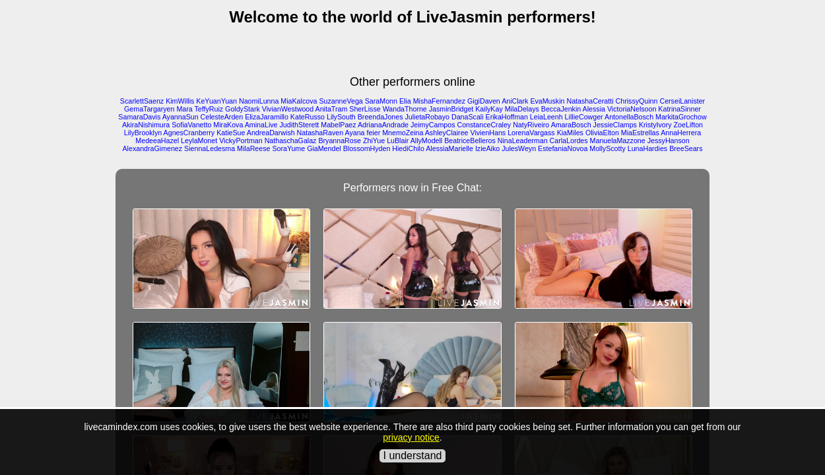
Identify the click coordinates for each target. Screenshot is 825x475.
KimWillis (180, 101)
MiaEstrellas (640, 133)
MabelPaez (338, 125)
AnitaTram (331, 109)
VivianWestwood (288, 109)
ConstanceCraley (484, 125)
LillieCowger (584, 117)
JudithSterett (299, 125)
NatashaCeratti (589, 101)
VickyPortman (241, 140)
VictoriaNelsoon (631, 109)
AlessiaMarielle (449, 148)
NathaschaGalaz (291, 140)
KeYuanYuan (216, 101)
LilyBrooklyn (143, 133)
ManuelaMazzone (617, 140)
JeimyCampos (433, 125)
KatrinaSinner (679, 109)
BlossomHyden (367, 148)
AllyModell (427, 140)
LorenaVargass (531, 133)
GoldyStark (242, 109)
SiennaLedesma (209, 148)
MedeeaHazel (157, 140)
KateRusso (307, 117)
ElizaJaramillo (266, 117)
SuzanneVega (340, 101)
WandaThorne (405, 109)
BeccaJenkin (561, 109)
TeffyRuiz (209, 109)
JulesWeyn (519, 148)
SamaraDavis (139, 117)
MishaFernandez (439, 101)
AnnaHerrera (681, 133)
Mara (184, 109)
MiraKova (228, 125)
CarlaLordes (569, 140)
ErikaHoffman (507, 117)
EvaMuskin (547, 101)
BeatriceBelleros (470, 140)
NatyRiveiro (531, 125)
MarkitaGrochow (681, 117)
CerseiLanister (682, 101)
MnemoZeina (402, 133)
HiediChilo (408, 148)
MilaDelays (522, 109)
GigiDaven (483, 101)
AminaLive (261, 125)
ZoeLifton (688, 125)
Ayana (354, 133)
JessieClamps (615, 125)
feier (373, 133)
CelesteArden (222, 117)
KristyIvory (655, 125)
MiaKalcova (298, 101)
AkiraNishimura (146, 125)
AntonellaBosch (629, 117)
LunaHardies (647, 148)
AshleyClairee (447, 133)
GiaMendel (324, 148)
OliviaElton (602, 133)
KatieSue (230, 133)
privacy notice (411, 437)
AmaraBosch (571, 125)
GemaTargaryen (149, 109)
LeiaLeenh (546, 117)
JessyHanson (668, 140)
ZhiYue (374, 140)
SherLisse (364, 109)
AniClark (515, 101)
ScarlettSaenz (142, 101)
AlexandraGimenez (153, 148)
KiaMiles (570, 133)
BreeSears (685, 148)
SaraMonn (381, 101)
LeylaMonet (199, 140)
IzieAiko (487, 148)
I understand (412, 455)
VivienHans (488, 133)
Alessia (594, 109)
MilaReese (253, 148)
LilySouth (341, 117)
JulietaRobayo (427, 117)
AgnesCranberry (189, 133)
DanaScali (467, 117)
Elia (405, 101)
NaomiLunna (259, 101)
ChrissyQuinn (637, 101)
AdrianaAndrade (383, 125)
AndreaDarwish (271, 133)
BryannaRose (339, 140)
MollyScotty (607, 148)
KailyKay (488, 109)
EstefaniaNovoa (562, 148)
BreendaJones (380, 117)
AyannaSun (180, 117)
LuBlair (398, 140)
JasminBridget (451, 109)
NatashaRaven (320, 133)
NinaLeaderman (523, 140)
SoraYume (288, 148)
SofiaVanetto (191, 125)
